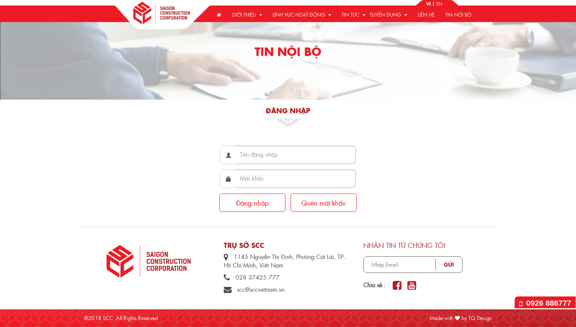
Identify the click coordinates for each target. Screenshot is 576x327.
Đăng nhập (252, 202)
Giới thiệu (247, 14)
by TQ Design (473, 317)
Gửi (449, 264)
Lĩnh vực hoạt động (302, 14)
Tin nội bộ (458, 14)
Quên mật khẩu (323, 202)
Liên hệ (426, 14)
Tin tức (353, 14)
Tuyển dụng (388, 14)
